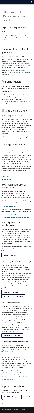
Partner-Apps (8, 179)
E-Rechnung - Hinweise (11, 292)
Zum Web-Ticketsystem (11, 397)
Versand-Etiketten (10, 255)
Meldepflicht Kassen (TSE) (12, 335)
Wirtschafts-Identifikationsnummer (12, 352)
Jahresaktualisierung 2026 (12, 206)
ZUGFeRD (7, 296)
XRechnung (19, 296)
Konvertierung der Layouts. (19, 139)
